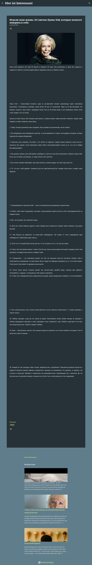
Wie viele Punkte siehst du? (32, 543)
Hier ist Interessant (19, 3)
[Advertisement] (46, 89)
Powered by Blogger (46, 562)
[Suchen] (35, 3)
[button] (11, 29)
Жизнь (12, 424)
